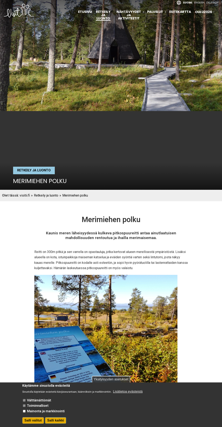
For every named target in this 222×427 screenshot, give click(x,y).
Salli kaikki (55, 420)
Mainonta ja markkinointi (46, 411)
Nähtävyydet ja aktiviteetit (129, 15)
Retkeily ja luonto (103, 15)
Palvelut (155, 11)
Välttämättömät (39, 400)
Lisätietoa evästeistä (128, 391)
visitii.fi (25, 195)
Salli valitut (33, 420)
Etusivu (85, 11)
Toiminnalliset (37, 406)
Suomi (187, 2)
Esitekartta (180, 11)
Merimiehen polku (75, 195)
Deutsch (212, 2)
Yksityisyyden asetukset (111, 379)
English (199, 2)
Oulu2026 (205, 12)
